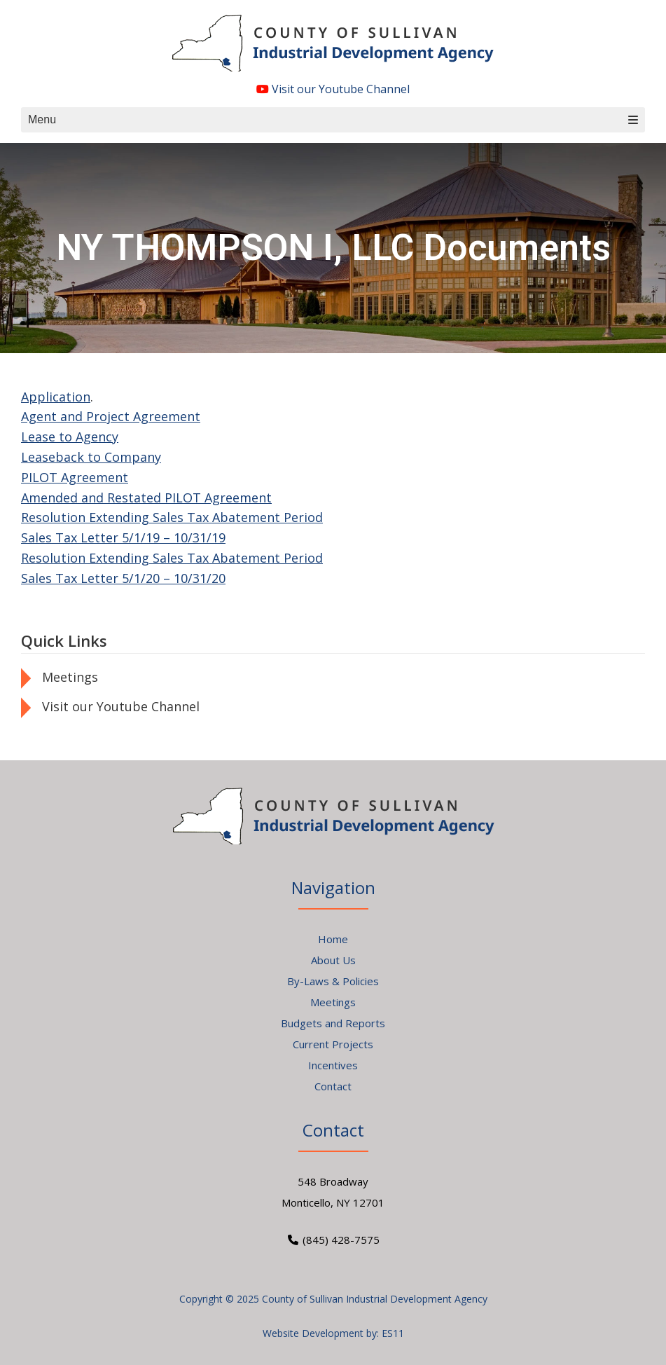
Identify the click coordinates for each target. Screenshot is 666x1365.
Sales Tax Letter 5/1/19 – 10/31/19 (123, 537)
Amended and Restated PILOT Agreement (146, 497)
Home (333, 939)
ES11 (393, 1333)
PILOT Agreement (74, 477)
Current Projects (333, 1044)
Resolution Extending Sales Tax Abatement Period (172, 517)
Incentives (333, 1065)
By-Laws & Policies (333, 981)
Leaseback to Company (91, 456)
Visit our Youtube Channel (333, 89)
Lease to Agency (69, 436)
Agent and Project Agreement (110, 416)
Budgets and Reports (333, 1023)
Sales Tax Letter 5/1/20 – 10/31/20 (123, 578)
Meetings (70, 676)
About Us (333, 960)
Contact (333, 1086)
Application (55, 396)
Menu (333, 119)
